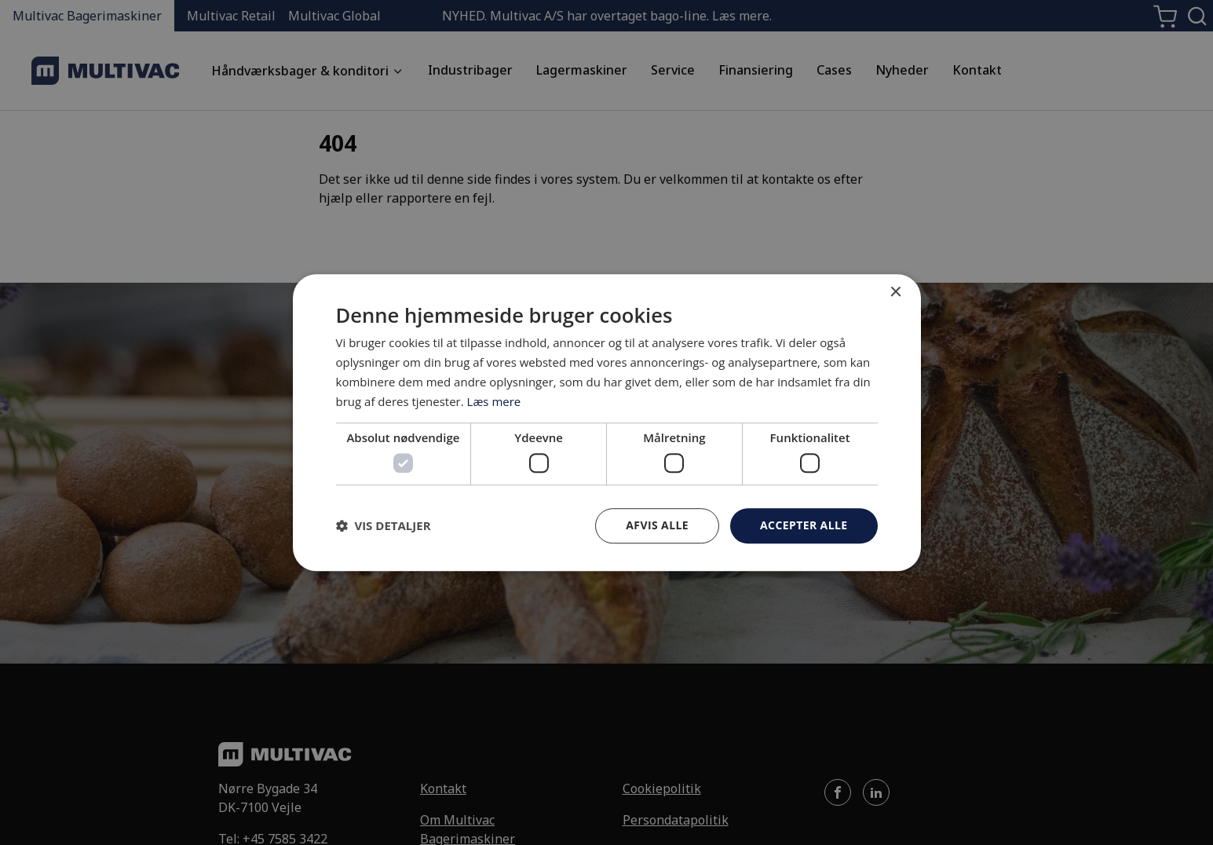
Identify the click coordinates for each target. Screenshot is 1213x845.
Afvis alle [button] (657, 525)
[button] (383, 525)
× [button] (895, 292)
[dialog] (607, 422)
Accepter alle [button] (803, 525)
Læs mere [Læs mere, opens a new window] (494, 401)
